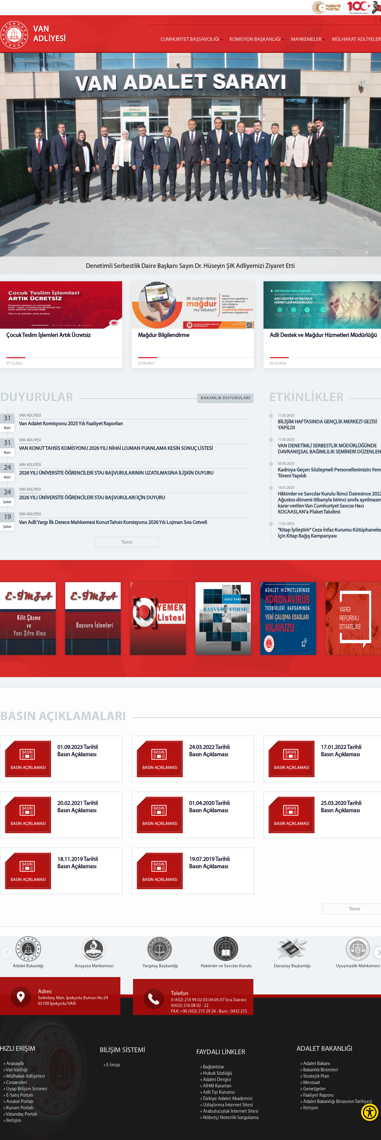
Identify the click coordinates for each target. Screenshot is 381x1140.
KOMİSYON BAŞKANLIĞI (255, 39)
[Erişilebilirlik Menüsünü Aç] (369, 1112)
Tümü (126, 542)
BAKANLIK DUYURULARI (225, 398)
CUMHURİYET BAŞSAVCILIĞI (190, 39)
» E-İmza (112, 1088)
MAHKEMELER (306, 39)
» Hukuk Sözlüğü (216, 1130)
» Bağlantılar (212, 1124)
